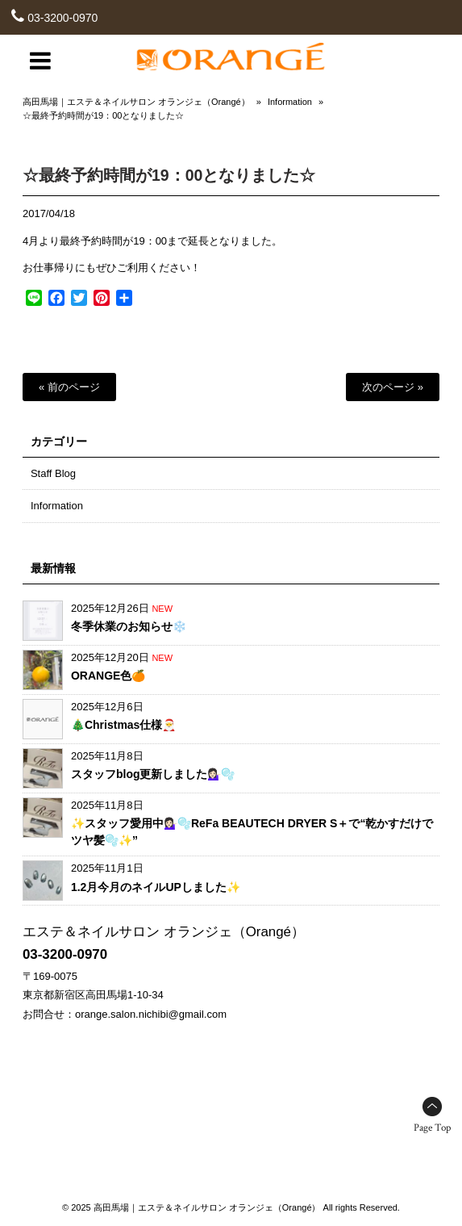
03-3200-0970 (62, 17)
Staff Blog (53, 473)
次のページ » (392, 387)
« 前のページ (69, 387)
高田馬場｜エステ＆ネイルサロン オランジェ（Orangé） (136, 102)
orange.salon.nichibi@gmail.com (151, 1014)
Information (290, 102)
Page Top (432, 1128)
